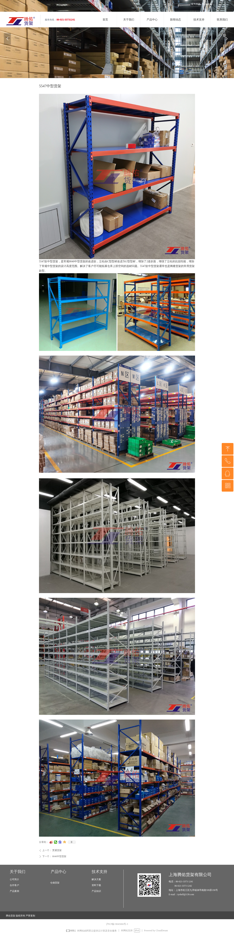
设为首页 (195, 4)
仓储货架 (54, 882)
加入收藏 (207, 4)
